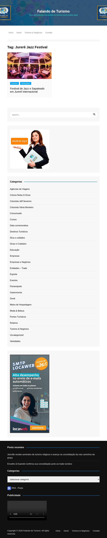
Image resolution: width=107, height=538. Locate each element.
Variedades (25, 83)
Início (11, 32)
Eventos (14, 83)
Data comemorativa (19, 225)
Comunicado (16, 213)
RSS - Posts (15, 488)
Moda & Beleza (17, 311)
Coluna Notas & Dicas (20, 195)
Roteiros (14, 323)
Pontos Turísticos (18, 317)
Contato (48, 32)
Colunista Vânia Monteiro (21, 207)
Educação (14, 250)
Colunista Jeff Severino (20, 201)
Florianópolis (16, 286)
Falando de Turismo (53, 11)
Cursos (13, 219)
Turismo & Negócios (33, 32)
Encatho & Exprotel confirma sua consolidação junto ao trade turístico (39, 464)
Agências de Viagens (20, 189)
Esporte (13, 274)
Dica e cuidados (17, 238)
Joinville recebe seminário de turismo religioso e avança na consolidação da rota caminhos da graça (51, 456)
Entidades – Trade (18, 268)
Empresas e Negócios (20, 262)
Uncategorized (16, 335)
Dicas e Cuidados (18, 244)
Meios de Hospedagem (21, 305)
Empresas (14, 256)
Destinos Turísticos (19, 232)
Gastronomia (16, 292)
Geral (19, 32)
